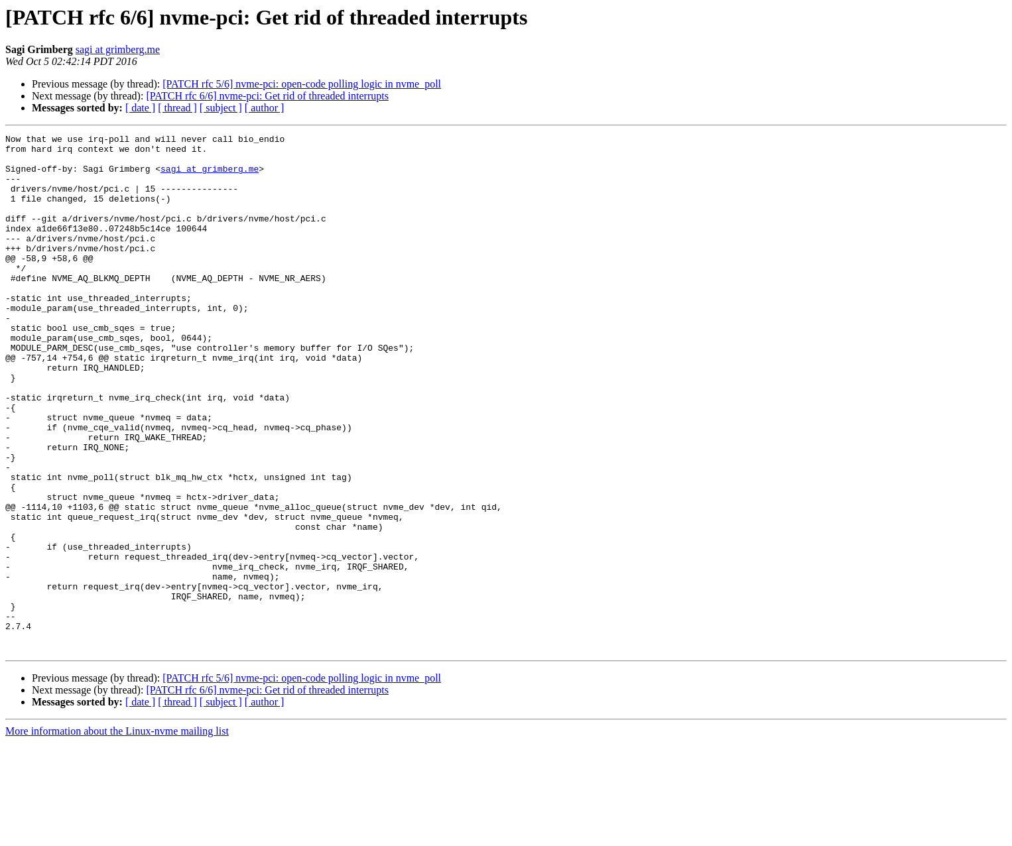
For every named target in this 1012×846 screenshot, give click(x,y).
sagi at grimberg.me (118, 49)
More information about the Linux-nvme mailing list (117, 834)
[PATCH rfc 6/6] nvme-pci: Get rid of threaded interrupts (267, 95)
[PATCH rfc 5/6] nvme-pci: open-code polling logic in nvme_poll (301, 84)
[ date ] (140, 107)
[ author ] (265, 107)
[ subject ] (221, 107)
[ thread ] (177, 107)
